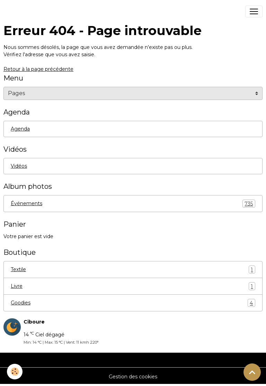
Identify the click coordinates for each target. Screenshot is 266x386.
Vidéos (19, 166)
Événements (133, 204)
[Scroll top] (252, 372)
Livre (133, 286)
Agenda (20, 129)
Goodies (133, 303)
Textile (133, 270)
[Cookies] (15, 371)
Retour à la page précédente (38, 69)
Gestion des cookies (133, 377)
